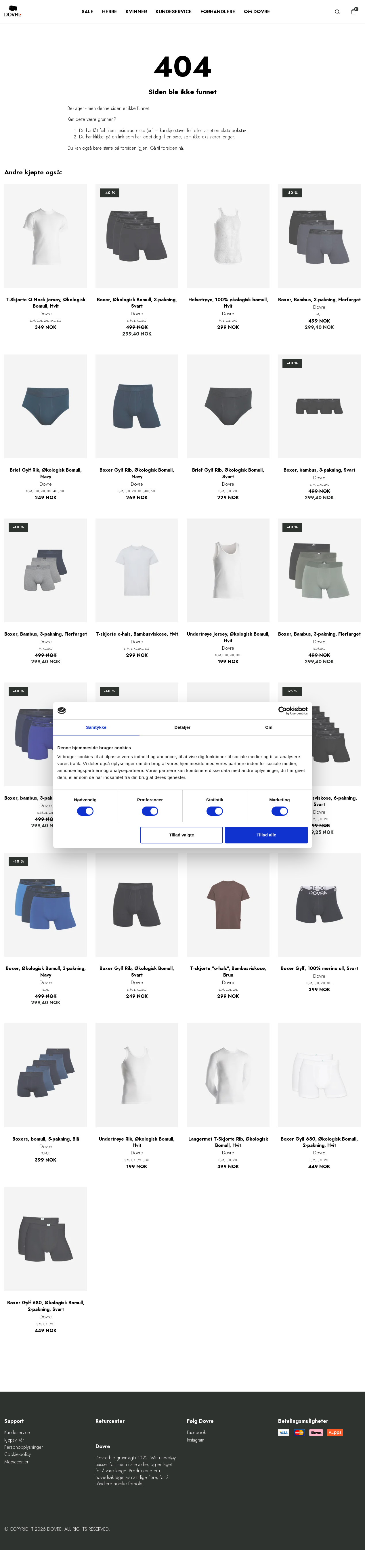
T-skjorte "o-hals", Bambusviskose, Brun (228, 971)
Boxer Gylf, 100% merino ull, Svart (319, 968)
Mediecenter (16, 1462)
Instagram (195, 1440)
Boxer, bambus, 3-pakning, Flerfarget (45, 798)
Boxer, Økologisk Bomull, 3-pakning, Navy (46, 971)
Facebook (196, 1432)
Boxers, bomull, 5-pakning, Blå (45, 1139)
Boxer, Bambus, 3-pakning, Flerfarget (319, 300)
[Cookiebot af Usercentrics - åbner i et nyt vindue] (282, 710)
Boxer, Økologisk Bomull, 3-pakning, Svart (137, 303)
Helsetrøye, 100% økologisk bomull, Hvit (228, 303)
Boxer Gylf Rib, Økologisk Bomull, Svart (137, 971)
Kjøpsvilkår (14, 1440)
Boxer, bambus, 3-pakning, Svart (319, 470)
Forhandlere (217, 11)
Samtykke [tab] (96, 727)
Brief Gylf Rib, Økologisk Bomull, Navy (46, 473)
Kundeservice (174, 11)
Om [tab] (268, 727)
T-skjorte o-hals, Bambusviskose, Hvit (137, 634)
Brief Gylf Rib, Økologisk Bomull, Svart (228, 473)
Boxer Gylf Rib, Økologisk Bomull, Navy (137, 473)
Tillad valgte (181, 834)
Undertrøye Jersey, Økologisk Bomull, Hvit (228, 637)
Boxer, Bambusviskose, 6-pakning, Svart (319, 801)
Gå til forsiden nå (166, 148)
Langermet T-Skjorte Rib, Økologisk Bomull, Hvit (228, 1142)
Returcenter (110, 1421)
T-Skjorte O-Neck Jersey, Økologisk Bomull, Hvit (45, 303)
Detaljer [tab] (183, 727)
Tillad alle (266, 834)
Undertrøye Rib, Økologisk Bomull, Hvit (137, 1142)
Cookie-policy (17, 1454)
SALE (87, 11)
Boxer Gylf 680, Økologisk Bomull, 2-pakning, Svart (45, 1306)
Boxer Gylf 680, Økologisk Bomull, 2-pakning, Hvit (319, 1142)
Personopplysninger (23, 1447)
